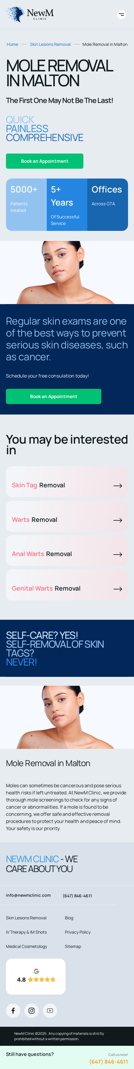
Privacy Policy (78, 932)
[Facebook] (13, 1011)
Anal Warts (67, 554)
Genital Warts (67, 588)
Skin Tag (67, 485)
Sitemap (73, 946)
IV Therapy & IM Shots (26, 932)
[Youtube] (50, 1011)
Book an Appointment (44, 161)
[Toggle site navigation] (121, 14)
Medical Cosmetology (26, 946)
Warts (67, 519)
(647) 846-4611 (108, 1061)
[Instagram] (31, 1011)
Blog (69, 918)
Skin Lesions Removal (50, 44)
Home (12, 44)
